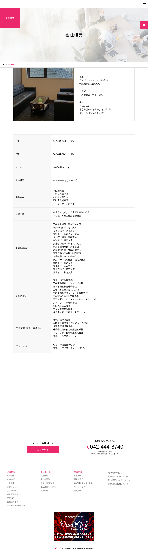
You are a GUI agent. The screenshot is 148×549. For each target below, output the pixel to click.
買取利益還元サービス (83, 483)
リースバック (79, 487)
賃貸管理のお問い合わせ (118, 484)
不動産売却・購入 (48, 487)
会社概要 (11, 483)
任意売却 (44, 475)
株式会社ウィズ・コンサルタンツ (69, 348)
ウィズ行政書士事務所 (64, 345)
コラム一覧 (46, 472)
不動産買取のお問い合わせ (119, 480)
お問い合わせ (42, 449)
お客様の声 (11, 490)
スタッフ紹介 (12, 487)
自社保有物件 (12, 502)
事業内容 (78, 472)
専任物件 (11, 498)
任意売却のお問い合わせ (118, 476)
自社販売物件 (12, 494)
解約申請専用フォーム (117, 473)
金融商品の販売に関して (17, 505)
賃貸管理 (44, 490)
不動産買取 (45, 479)
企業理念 (11, 475)
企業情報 (11, 472)
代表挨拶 (11, 479)
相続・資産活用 (47, 483)
